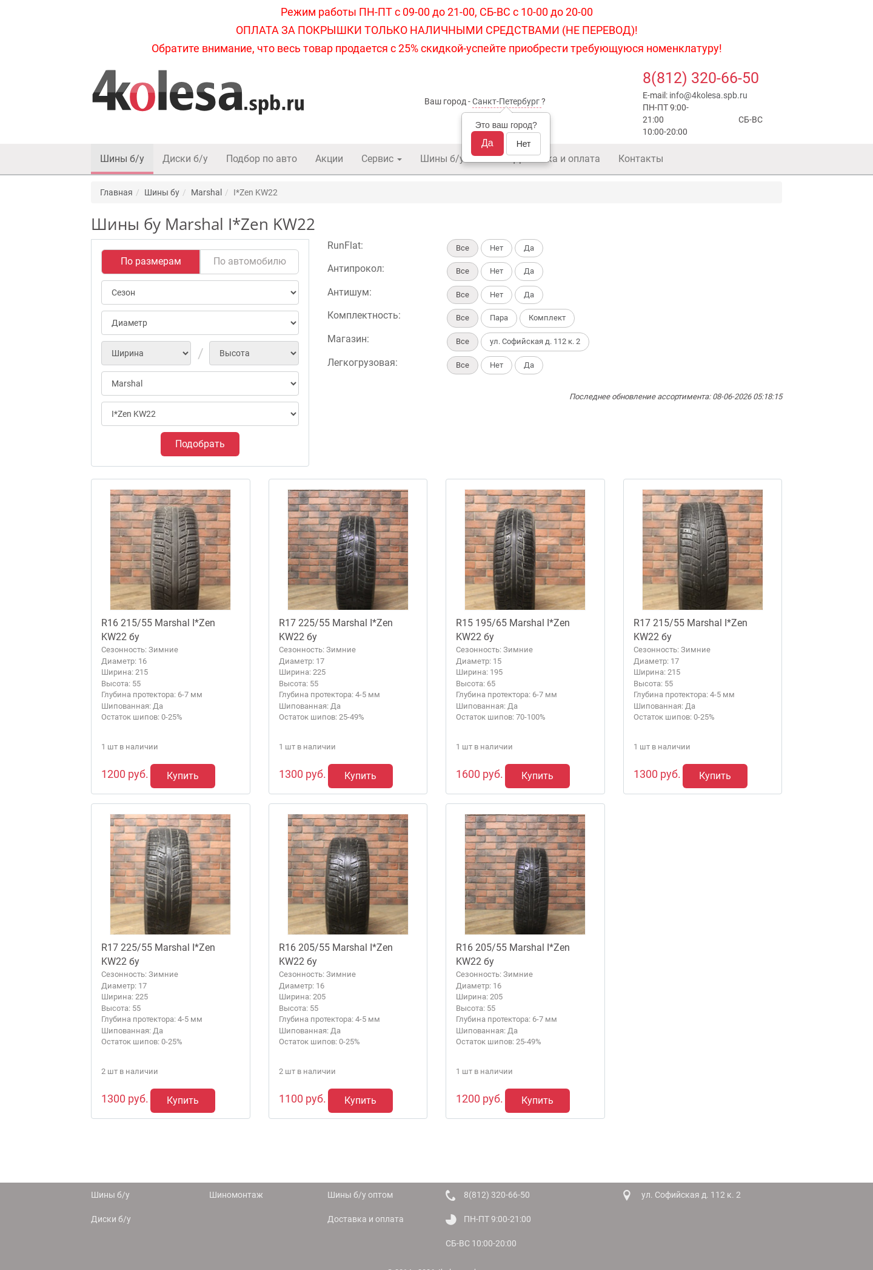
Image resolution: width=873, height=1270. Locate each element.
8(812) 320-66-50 (701, 78)
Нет (524, 144)
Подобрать (200, 444)
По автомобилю (249, 261)
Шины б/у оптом (457, 158)
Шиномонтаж (236, 1195)
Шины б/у (122, 158)
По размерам (151, 261)
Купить (183, 776)
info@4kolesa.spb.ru (708, 95)
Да (487, 143)
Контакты (640, 158)
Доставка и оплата (556, 158)
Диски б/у (185, 158)
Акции (329, 158)
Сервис (381, 158)
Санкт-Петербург (506, 101)
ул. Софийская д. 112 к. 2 (691, 1195)
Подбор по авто (261, 158)
